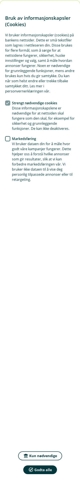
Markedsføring (24, 138)
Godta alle (40, 469)
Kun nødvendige (40, 455)
